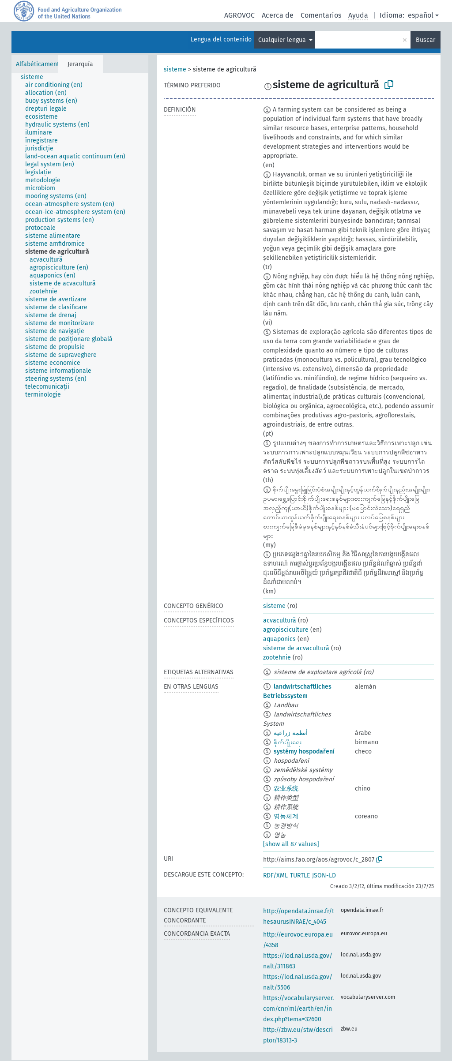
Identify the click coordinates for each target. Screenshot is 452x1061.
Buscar (425, 40)
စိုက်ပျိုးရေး (287, 742)
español (420, 15)
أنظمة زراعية (291, 733)
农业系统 (286, 788)
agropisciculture (286, 630)
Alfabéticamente (39, 64)
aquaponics (279, 639)
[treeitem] (35, 77)
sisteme (175, 69)
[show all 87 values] (291, 844)
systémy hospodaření (304, 751)
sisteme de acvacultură (296, 648)
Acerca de (278, 15)
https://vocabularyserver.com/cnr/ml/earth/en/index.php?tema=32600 (298, 1008)
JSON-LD (324, 875)
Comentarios (321, 15)
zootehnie (277, 657)
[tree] (79, 566)
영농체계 (286, 816)
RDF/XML (275, 875)
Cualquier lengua (283, 40)
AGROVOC (239, 15)
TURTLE (300, 875)
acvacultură (279, 620)
